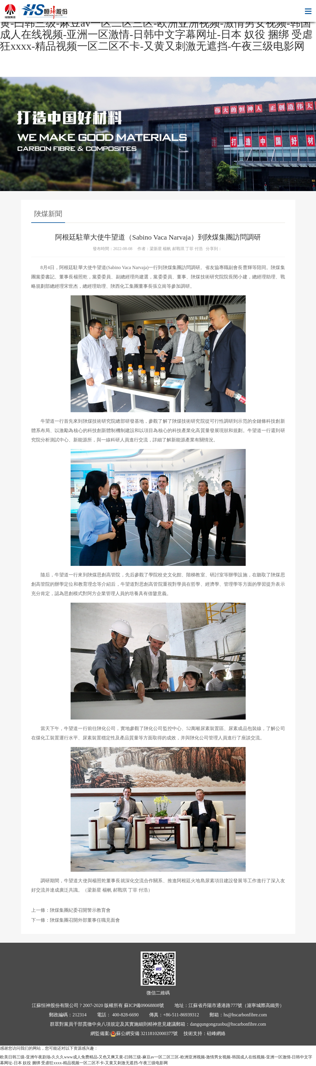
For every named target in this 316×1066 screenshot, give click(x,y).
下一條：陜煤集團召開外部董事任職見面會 (75, 920)
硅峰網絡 (216, 1033)
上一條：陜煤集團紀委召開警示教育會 (71, 910)
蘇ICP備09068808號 (144, 1005)
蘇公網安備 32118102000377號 (144, 1033)
